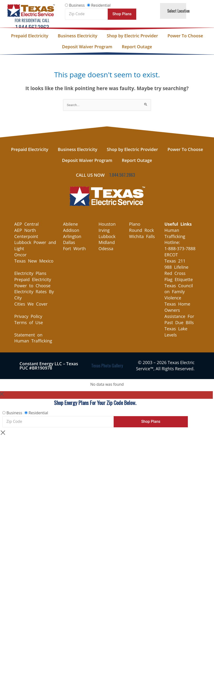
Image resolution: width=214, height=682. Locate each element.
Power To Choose (185, 36)
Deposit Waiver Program (87, 46)
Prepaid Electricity (29, 36)
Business (77, 5)
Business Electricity (77, 36)
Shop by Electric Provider (132, 36)
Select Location (178, 11)
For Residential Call (32, 20)
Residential (101, 5)
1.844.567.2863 (32, 27)
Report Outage (137, 46)
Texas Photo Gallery (107, 365)
